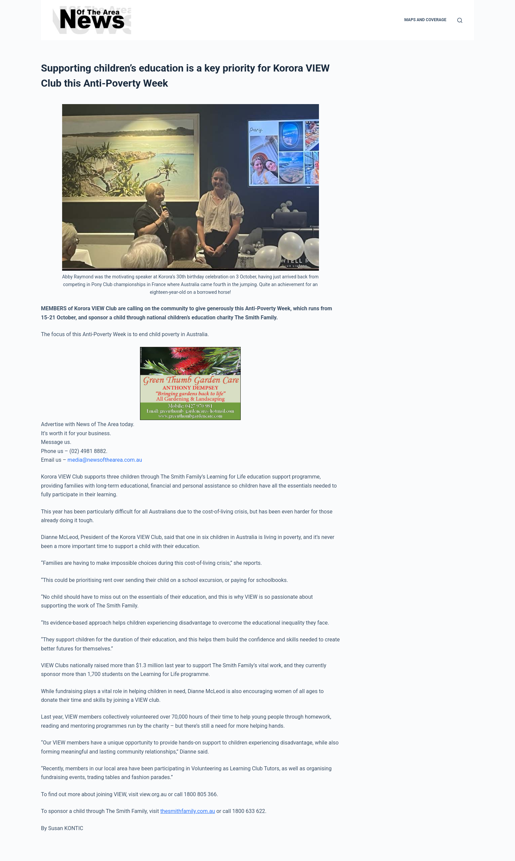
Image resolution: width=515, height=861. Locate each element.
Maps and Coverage (425, 19)
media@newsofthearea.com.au (104, 460)
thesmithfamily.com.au (187, 811)
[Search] (459, 20)
